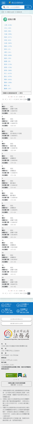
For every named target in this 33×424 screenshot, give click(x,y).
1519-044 (13, 200)
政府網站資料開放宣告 (16, 319)
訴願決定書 (10, 12)
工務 (8, 25)
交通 (8, 34)
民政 (7, 31)
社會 (8, 43)
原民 (7, 49)
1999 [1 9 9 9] (2, 350)
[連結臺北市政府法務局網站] (16, 334)
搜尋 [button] (27, 7)
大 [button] (18, 379)
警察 (8, 82)
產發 (8, 67)
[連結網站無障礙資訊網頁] (11, 375)
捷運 (7, 61)
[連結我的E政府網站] (20, 375)
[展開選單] (3, 3)
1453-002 (13, 286)
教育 (8, 64)
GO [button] (28, 99)
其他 (7, 40)
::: (1, 11)
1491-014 (13, 237)
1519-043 (13, 187)
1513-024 (13, 212)
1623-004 (13, 113)
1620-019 (13, 125)
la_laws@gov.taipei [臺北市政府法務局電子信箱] (7, 364)
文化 (7, 28)
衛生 (8, 76)
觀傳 (7, 88)
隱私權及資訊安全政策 (16, 323)
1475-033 (13, 249)
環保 (8, 79)
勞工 (8, 73)
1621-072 (13, 138)
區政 (7, 58)
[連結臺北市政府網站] (24, 375)
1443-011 (13, 274)
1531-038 (13, 175)
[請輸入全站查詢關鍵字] (14, 7)
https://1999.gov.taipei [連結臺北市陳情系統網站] (9, 359)
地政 (8, 37)
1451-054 (13, 261)
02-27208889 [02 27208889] (15, 350)
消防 (7, 52)
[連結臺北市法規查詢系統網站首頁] (16, 2)
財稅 (8, 55)
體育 (7, 85)
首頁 (2, 12)
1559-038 (13, 162)
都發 (8, 70)
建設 (8, 46)
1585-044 (13, 150)
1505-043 (13, 224)
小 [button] (14, 379)
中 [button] (16, 379)
